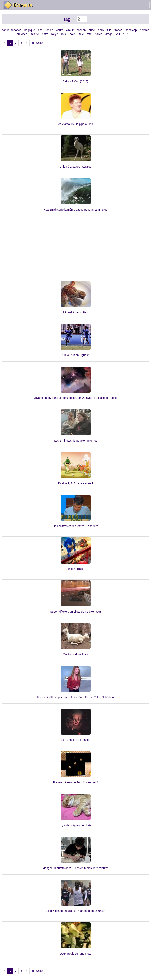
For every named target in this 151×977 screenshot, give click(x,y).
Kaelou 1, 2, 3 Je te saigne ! (75, 483)
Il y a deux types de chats (75, 825)
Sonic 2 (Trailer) (75, 568)
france (118, 30)
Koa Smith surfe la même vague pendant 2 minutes (75, 209)
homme (144, 30)
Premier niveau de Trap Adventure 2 (75, 782)
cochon (81, 30)
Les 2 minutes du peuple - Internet (75, 440)
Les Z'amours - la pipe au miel (75, 124)
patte (45, 34)
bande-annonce (11, 30)
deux (101, 30)
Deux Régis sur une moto (75, 953)
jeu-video (21, 34)
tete (89, 34)
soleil (73, 34)
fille (109, 30)
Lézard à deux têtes (75, 312)
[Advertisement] (75, 250)
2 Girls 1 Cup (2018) (75, 81)
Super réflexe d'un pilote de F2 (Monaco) (75, 611)
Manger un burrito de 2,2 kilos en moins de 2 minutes (76, 868)
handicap (131, 30)
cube (92, 30)
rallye (54, 34)
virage (108, 34)
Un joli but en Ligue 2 (75, 355)
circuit (70, 30)
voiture (120, 34)
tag (67, 19)
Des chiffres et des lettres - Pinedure (75, 526)
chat (40, 30)
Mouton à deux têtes (75, 654)
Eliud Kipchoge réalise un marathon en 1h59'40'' (75, 910)
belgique (29, 30)
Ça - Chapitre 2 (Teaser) (75, 739)
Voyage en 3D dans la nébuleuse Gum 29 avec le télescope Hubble (76, 397)
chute (59, 30)
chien (49, 30)
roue (64, 34)
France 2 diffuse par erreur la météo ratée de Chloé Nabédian (75, 697)
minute (34, 34)
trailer (98, 34)
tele (81, 34)
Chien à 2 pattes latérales (75, 166)
